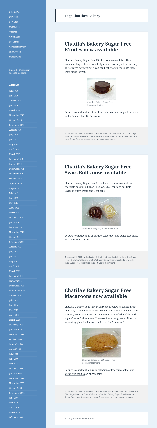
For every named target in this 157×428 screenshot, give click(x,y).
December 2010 (16, 285)
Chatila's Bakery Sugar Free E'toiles (105, 136)
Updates (13, 31)
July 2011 (13, 251)
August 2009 (15, 349)
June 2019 (13, 95)
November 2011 (16, 232)
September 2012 (17, 183)
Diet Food (13, 16)
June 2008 (13, 397)
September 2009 (17, 344)
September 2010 (17, 290)
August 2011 (15, 246)
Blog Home (14, 11)
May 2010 (13, 310)
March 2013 (14, 154)
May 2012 (13, 203)
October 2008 (15, 388)
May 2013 (13, 144)
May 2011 (13, 261)
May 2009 (13, 363)
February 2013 (16, 159)
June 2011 (13, 256)
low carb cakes (106, 112)
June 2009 (13, 358)
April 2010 (14, 315)
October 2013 (15, 120)
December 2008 (16, 378)
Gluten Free (14, 36)
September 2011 (17, 242)
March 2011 (14, 271)
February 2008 (16, 417)
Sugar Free (14, 26)
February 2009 (16, 368)
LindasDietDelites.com (19, 70)
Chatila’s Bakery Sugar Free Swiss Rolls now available (98, 169)
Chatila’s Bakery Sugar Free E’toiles (84, 60)
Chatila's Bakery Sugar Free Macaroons (117, 394)
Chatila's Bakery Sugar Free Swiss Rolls (107, 260)
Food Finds (14, 41)
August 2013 (15, 129)
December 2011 (16, 227)
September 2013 (17, 125)
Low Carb (13, 21)
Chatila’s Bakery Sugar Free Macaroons (86, 306)
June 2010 (13, 305)
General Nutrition (17, 46)
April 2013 (14, 149)
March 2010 (14, 320)
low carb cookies (120, 370)
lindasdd (90, 133)
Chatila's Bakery (80, 136)
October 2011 (15, 237)
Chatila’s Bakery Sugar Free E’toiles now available (98, 46)
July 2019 (13, 91)
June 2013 (13, 139)
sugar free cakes (129, 112)
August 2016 (15, 100)
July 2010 (13, 300)
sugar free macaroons (103, 397)
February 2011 (16, 276)
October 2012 (15, 178)
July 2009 (13, 354)
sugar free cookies (75, 374)
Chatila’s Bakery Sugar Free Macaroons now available (98, 293)
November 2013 (16, 115)
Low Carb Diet (123, 133)
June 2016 (13, 105)
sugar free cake (88, 139)
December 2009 (16, 334)
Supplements (15, 56)
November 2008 (16, 383)
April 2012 (14, 207)
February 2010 (16, 324)
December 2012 (16, 168)
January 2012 (15, 222)
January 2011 (15, 281)
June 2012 (13, 198)
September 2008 (17, 393)
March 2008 (14, 412)
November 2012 (16, 173)
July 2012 (13, 193)
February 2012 (16, 217)
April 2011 (14, 266)
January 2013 (15, 164)
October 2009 (15, 339)
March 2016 (14, 110)
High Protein (15, 51)
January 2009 (15, 373)
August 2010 (15, 295)
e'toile (125, 136)
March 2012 (14, 212)
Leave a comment (107, 139)
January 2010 (15, 329)
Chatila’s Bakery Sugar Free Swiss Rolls (86, 183)
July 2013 (13, 134)
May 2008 (13, 402)
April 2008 (14, 407)
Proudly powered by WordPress (80, 418)
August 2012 (15, 188)
